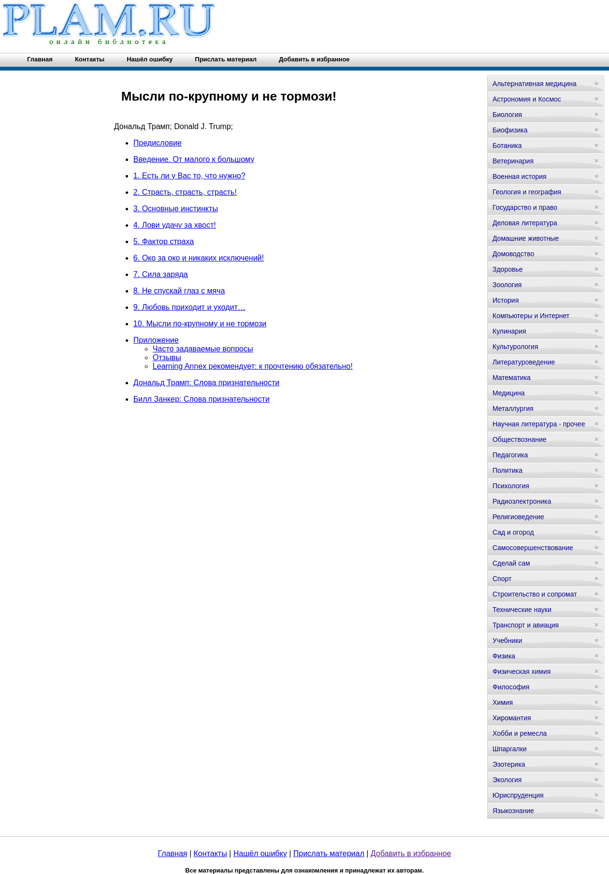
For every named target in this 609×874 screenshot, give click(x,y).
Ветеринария (513, 161)
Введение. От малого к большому (193, 159)
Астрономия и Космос (527, 99)
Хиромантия (512, 718)
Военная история (520, 176)
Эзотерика (509, 764)
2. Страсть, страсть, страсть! (185, 192)
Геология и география (527, 192)
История (506, 300)
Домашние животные (526, 238)
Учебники (507, 640)
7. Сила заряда (160, 274)
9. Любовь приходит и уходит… (189, 307)
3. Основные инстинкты (175, 208)
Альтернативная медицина (535, 83)
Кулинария (509, 331)
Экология (507, 780)
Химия (503, 702)
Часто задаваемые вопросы (203, 349)
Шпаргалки (510, 749)
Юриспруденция (518, 795)
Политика (507, 470)
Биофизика (510, 130)
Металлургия (513, 408)
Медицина (509, 393)
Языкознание (513, 811)
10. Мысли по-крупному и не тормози (199, 324)
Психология (511, 486)
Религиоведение (518, 517)
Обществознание (520, 439)
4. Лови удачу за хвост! (174, 225)
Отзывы (167, 357)
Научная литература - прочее (539, 424)
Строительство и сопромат (535, 594)
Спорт (502, 579)
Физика (504, 656)
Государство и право (525, 207)
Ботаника (507, 145)
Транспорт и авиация (526, 625)
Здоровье (508, 269)
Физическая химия (522, 671)
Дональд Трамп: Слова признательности (206, 383)
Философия (511, 687)
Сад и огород (513, 532)
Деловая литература (525, 223)
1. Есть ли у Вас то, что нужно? (189, 176)
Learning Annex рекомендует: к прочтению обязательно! (253, 366)
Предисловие (157, 143)
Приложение (156, 340)
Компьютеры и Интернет (531, 316)
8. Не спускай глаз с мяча (179, 291)
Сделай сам (511, 563)
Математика (512, 377)
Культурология (515, 346)
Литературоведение (524, 362)
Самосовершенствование (533, 548)
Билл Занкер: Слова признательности (201, 399)
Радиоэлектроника (522, 501)
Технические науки (522, 609)
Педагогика (510, 455)
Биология (507, 114)
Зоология (507, 285)
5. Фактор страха (163, 241)
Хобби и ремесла (520, 733)
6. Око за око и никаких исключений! (198, 258)
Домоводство (513, 254)
